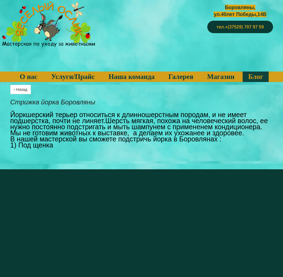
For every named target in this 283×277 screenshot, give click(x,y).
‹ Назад (20, 89)
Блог (255, 76)
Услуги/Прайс (73, 76)
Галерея (180, 76)
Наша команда (132, 76)
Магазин (221, 76)
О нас (29, 76)
